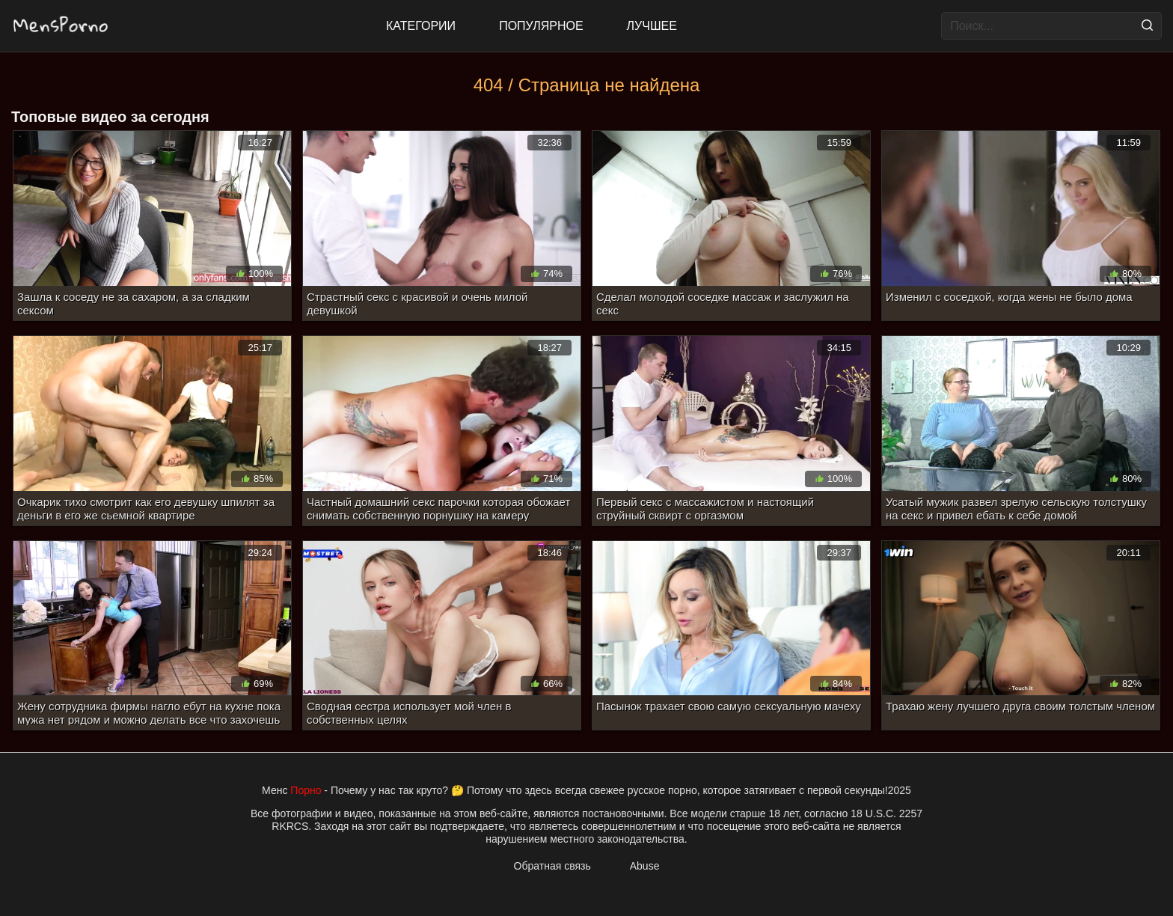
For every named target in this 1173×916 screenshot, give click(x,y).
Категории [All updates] (421, 25)
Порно (305, 790)
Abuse (645, 866)
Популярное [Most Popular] (541, 25)
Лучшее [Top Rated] (652, 25)
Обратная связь (552, 866)
